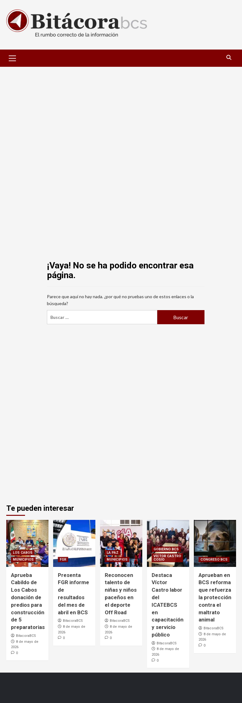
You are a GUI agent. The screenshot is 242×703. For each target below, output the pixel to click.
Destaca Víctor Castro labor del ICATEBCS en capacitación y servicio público (168, 605)
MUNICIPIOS (23, 560)
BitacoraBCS (26, 636)
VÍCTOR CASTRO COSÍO (167, 558)
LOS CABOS (23, 553)
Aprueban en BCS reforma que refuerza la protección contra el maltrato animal (215, 597)
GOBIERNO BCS (166, 549)
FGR (63, 560)
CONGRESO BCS (214, 560)
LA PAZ (112, 553)
